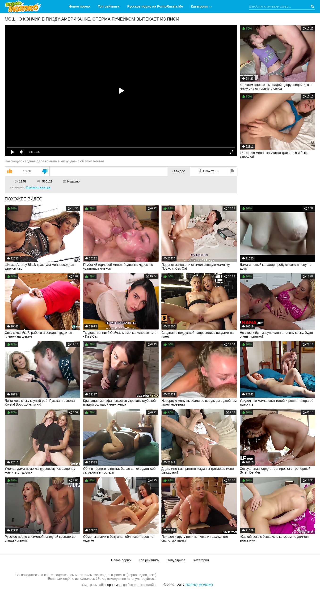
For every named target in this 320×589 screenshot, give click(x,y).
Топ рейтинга (108, 6)
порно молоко (116, 585)
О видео (179, 171)
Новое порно (79, 6)
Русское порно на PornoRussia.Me (155, 6)
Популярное (176, 560)
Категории (199, 6)
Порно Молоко (199, 585)
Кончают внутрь (38, 187)
